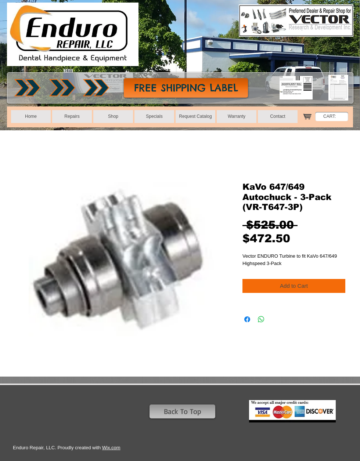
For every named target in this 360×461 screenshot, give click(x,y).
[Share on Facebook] (247, 319)
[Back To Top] (182, 411)
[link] (333, 116)
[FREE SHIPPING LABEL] (186, 88)
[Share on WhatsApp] (261, 319)
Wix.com (111, 447)
